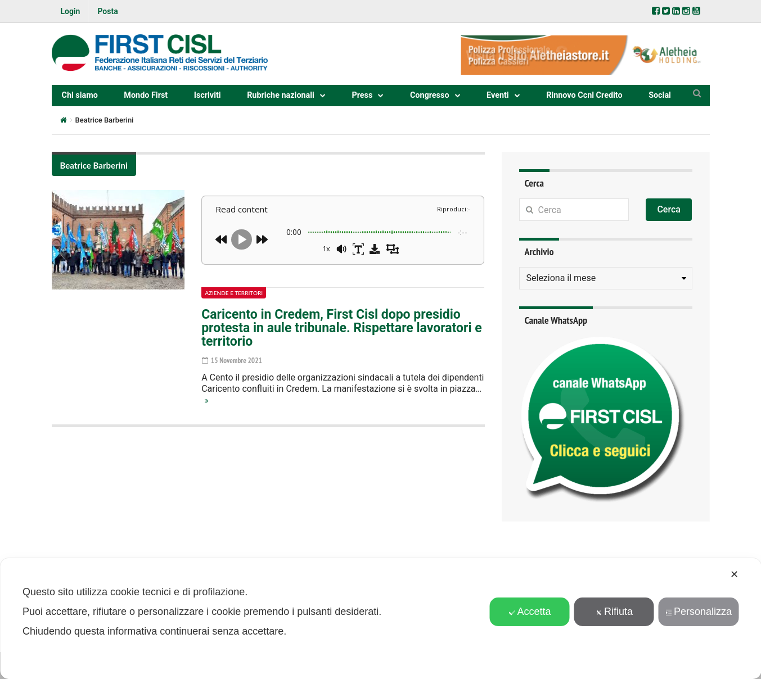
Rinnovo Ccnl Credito (584, 95)
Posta (107, 11)
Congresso (429, 95)
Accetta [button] (529, 611)
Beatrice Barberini (94, 165)
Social (660, 95)
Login (70, 11)
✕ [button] (734, 574)
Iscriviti (207, 95)
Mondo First (146, 95)
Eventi (498, 95)
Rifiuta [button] (614, 611)
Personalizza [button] (698, 611)
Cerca (669, 209)
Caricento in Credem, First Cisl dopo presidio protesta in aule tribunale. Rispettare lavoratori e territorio (341, 328)
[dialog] (380, 618)
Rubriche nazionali (280, 95)
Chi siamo (80, 95)
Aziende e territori (234, 292)
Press (362, 95)
